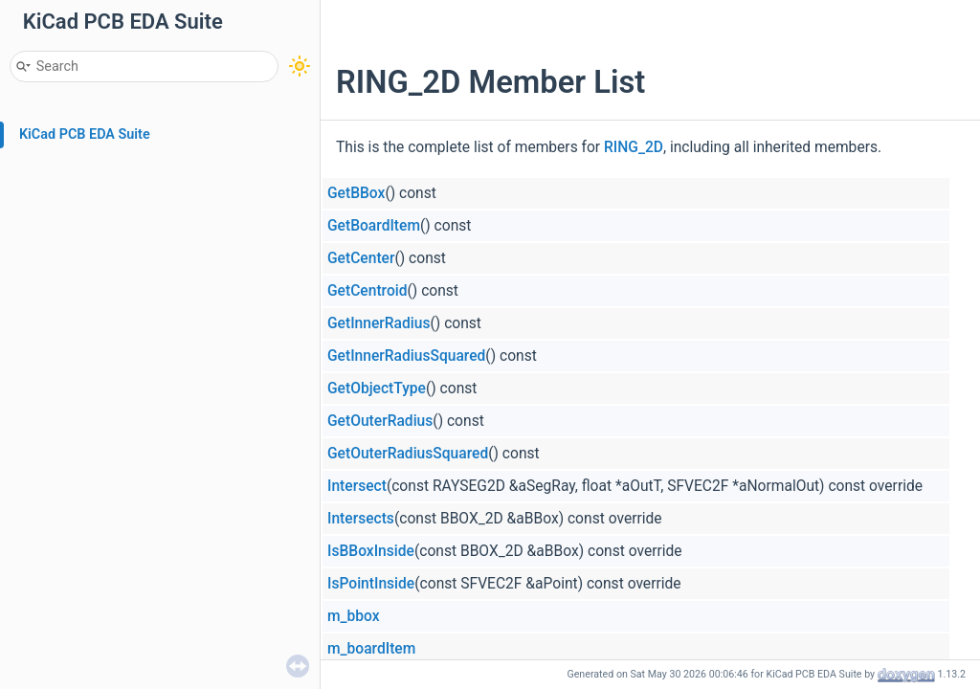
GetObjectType (376, 388)
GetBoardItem (373, 225)
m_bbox (353, 616)
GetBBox (356, 193)
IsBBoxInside (370, 551)
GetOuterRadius (380, 421)
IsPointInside (370, 583)
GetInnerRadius (379, 323)
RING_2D (633, 147)
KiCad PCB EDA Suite (84, 134)
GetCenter (360, 258)
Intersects (360, 518)
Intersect (357, 486)
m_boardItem (371, 648)
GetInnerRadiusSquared (406, 356)
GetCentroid (367, 291)
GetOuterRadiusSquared (407, 453)
